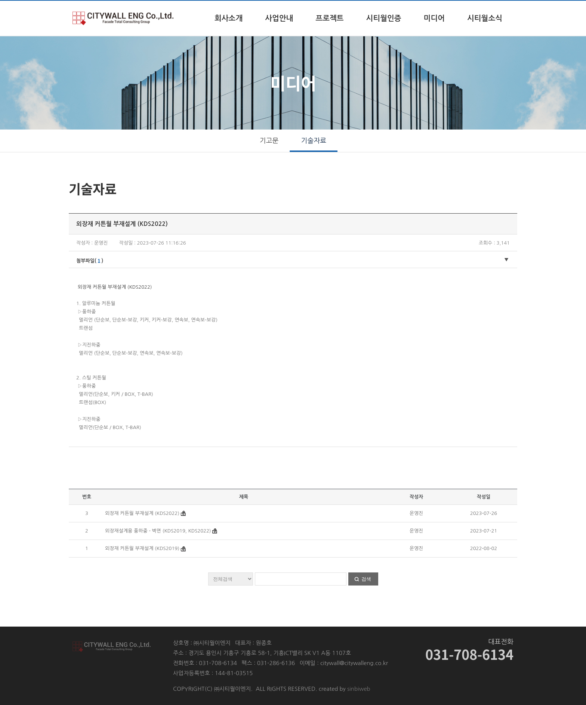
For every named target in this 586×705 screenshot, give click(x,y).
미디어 (434, 18)
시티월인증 (383, 18)
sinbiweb (358, 689)
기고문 (269, 140)
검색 (366, 579)
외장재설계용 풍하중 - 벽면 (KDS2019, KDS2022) (158, 530)
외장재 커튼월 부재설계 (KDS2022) (143, 513)
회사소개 (229, 18)
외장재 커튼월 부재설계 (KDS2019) (143, 548)
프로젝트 (329, 18)
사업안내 (279, 18)
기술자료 (314, 140)
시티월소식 (484, 18)
